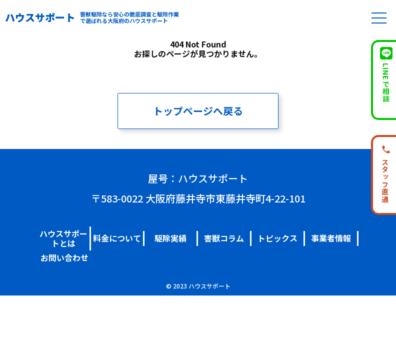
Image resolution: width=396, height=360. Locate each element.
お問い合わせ (64, 258)
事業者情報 (331, 238)
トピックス (278, 238)
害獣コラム (224, 238)
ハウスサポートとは (64, 238)
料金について (117, 238)
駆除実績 (170, 238)
